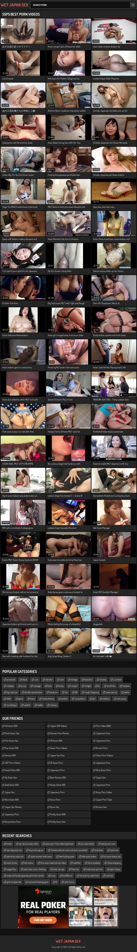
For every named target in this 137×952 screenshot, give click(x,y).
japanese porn (57, 792)
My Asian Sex (11, 777)
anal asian (98, 850)
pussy (23, 685)
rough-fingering (91, 692)
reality (40, 705)
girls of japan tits (14, 881)
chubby (103, 679)
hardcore (53, 692)
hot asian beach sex (112, 856)
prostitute (11, 679)
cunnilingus (12, 705)
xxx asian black (87, 843)
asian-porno (111, 692)
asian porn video (104, 792)
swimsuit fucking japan (38, 881)
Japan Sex (10, 792)
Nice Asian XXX (12, 799)
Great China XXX (12, 770)
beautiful (88, 679)
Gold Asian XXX (12, 784)
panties (64, 698)
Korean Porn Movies (59, 733)
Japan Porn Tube (104, 799)
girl (94, 698)
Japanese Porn (12, 814)
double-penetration (33, 692)
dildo (9, 698)
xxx (66, 692)
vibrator (49, 679)
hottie (9, 843)
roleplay (10, 685)
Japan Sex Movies (13, 807)
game (20, 698)
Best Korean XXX (58, 777)
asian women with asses (41, 856)
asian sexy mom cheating (35, 869)
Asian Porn (55, 799)
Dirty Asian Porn (103, 770)
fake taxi (75, 869)
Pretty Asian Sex (57, 821)
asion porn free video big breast (59, 843)
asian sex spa (58, 869)
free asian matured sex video (53, 862)
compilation (80, 698)
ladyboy (106, 698)
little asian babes (89, 856)
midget (88, 685)
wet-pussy (121, 698)
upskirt (27, 705)
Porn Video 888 (103, 725)
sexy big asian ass (14, 850)
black (24, 679)
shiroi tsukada (94, 862)
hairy (32, 698)
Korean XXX (10, 755)
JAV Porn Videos (12, 762)
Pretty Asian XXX (58, 814)
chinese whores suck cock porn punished (69, 850)
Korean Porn (102, 748)
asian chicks (12, 862)
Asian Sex (54, 807)
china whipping (114, 862)
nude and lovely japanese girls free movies (25, 875)
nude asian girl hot (94, 869)
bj (99, 685)
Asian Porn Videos (58, 748)
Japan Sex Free (57, 755)
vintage (74, 679)
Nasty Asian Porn (13, 821)
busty (61, 685)
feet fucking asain (66, 856)
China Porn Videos (104, 755)
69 (76, 692)
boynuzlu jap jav (36, 850)
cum (36, 679)
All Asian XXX (56, 740)
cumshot (117, 679)
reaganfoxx (11, 869)
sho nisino (28, 862)
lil (56, 881)
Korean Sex (101, 807)
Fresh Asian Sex (12, 733)
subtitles (76, 862)
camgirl (74, 685)
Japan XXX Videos (58, 725)
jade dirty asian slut (15, 856)
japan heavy (115, 869)
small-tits (111, 685)
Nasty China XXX (57, 784)
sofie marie (69, 881)
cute (62, 679)
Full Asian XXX (11, 725)
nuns (53, 875)
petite (126, 692)
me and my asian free (89, 875)
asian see (114, 850)
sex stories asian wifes (28, 843)
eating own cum (108, 843)
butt (50, 685)
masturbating (48, 698)
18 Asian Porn (56, 762)
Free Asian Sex (11, 740)
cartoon (53, 705)
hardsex (125, 685)
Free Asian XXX (11, 748)
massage (37, 685)
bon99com (67, 875)
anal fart (109, 875)
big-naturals (12, 692)
